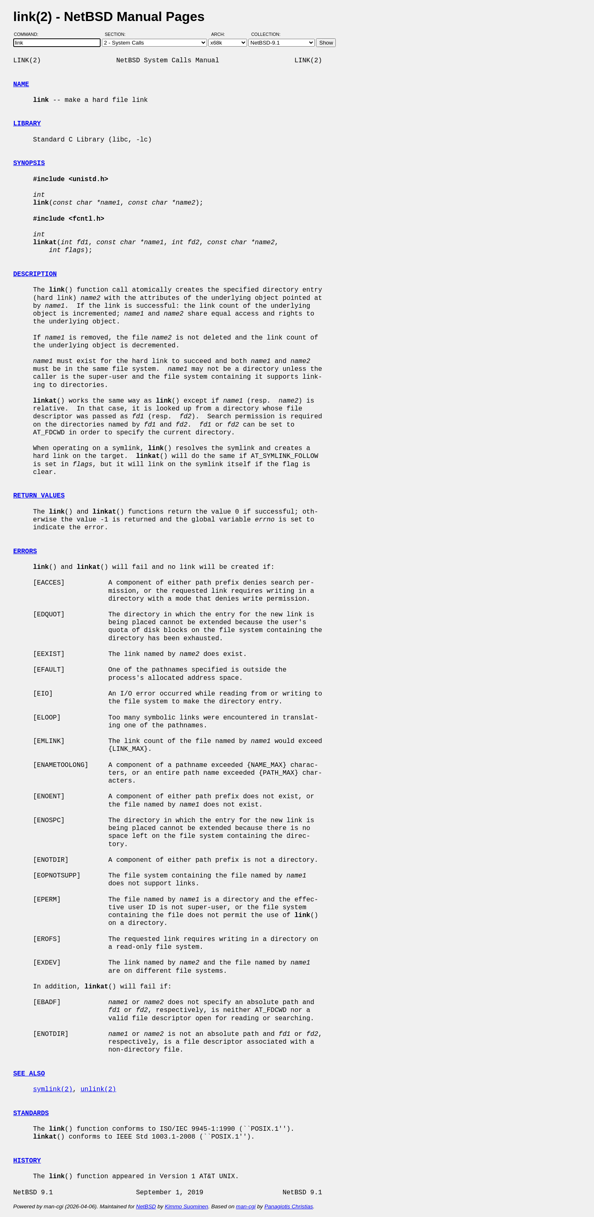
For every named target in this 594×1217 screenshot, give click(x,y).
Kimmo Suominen (186, 1206)
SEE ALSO (29, 1073)
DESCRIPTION (35, 274)
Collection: (265, 34)
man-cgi (245, 1206)
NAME (21, 84)
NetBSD (146, 1206)
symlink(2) (53, 1089)
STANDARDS (31, 1113)
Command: (28, 34)
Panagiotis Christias (288, 1206)
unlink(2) (98, 1089)
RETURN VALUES (39, 495)
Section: (117, 34)
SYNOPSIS (29, 163)
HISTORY (27, 1160)
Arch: (221, 34)
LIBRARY (27, 123)
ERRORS (25, 551)
